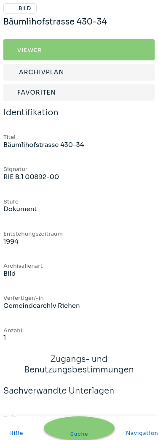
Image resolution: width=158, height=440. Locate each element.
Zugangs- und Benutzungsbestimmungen (79, 370)
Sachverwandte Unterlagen (58, 396)
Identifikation (31, 118)
